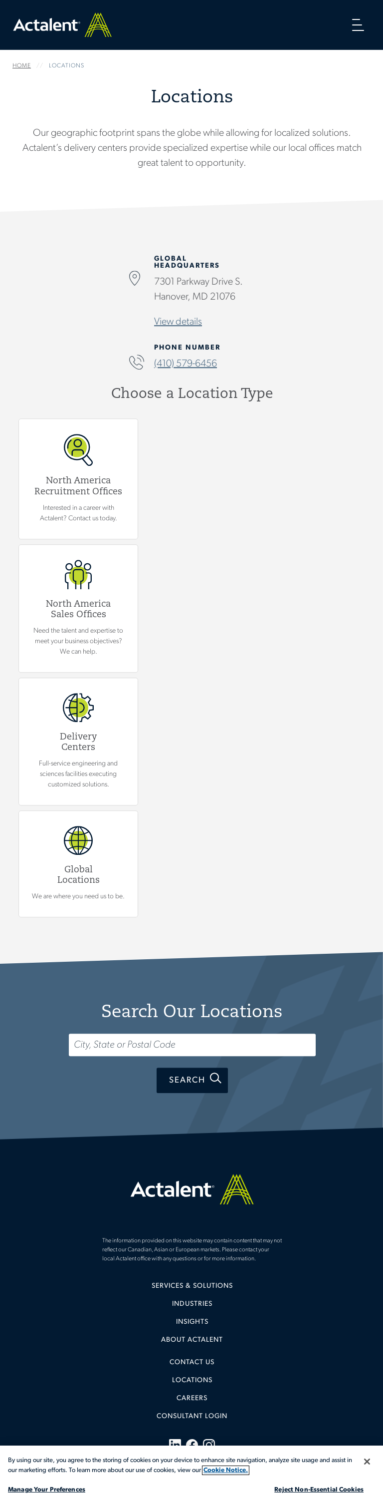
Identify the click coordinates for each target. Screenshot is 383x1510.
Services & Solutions (192, 1286)
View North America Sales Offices (78, 608)
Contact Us (192, 1362)
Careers (192, 1398)
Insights (192, 1322)
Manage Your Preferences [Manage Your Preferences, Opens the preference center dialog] (46, 1490)
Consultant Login (192, 1416)
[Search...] (192, 1045)
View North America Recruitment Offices (78, 479)
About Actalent (192, 1340)
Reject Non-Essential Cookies (319, 1490)
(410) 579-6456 (185, 365)
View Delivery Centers (78, 742)
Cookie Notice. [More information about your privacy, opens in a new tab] (225, 1470)
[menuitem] (192, 1290)
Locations (192, 1380)
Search (187, 1080)
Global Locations (78, 864)
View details (178, 323)
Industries (192, 1304)
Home (62, 24)
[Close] (367, 1462)
